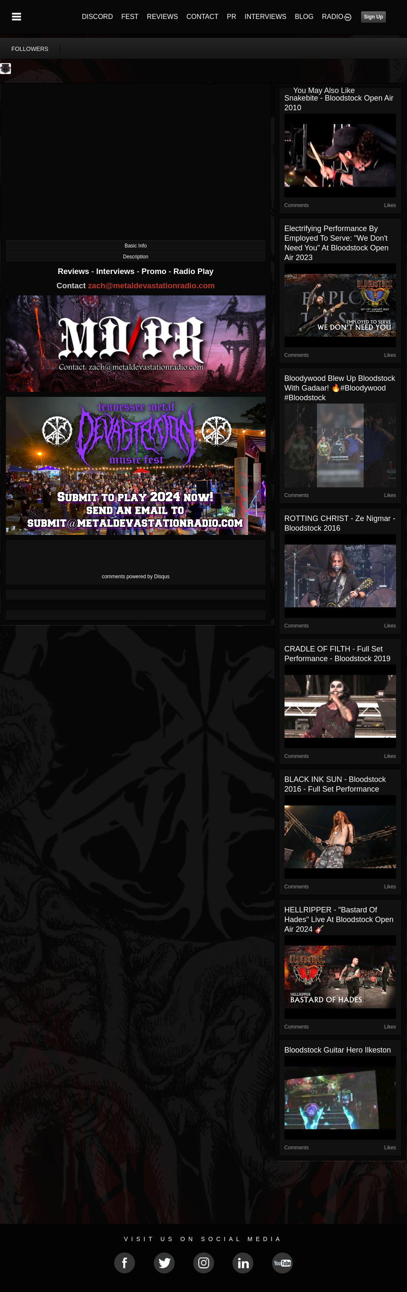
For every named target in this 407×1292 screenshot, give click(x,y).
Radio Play (193, 271)
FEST (129, 16)
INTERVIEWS (265, 16)
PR (231, 16)
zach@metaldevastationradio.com (151, 285)
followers (29, 48)
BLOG (304, 16)
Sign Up (373, 17)
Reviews (74, 271)
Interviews (116, 271)
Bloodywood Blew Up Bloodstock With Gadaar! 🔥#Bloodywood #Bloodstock (340, 388)
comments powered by (136, 577)
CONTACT (202, 16)
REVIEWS (162, 16)
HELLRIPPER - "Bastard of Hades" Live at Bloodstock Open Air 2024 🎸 (339, 919)
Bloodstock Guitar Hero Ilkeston (338, 1050)
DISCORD (97, 16)
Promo (154, 271)
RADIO (332, 16)
